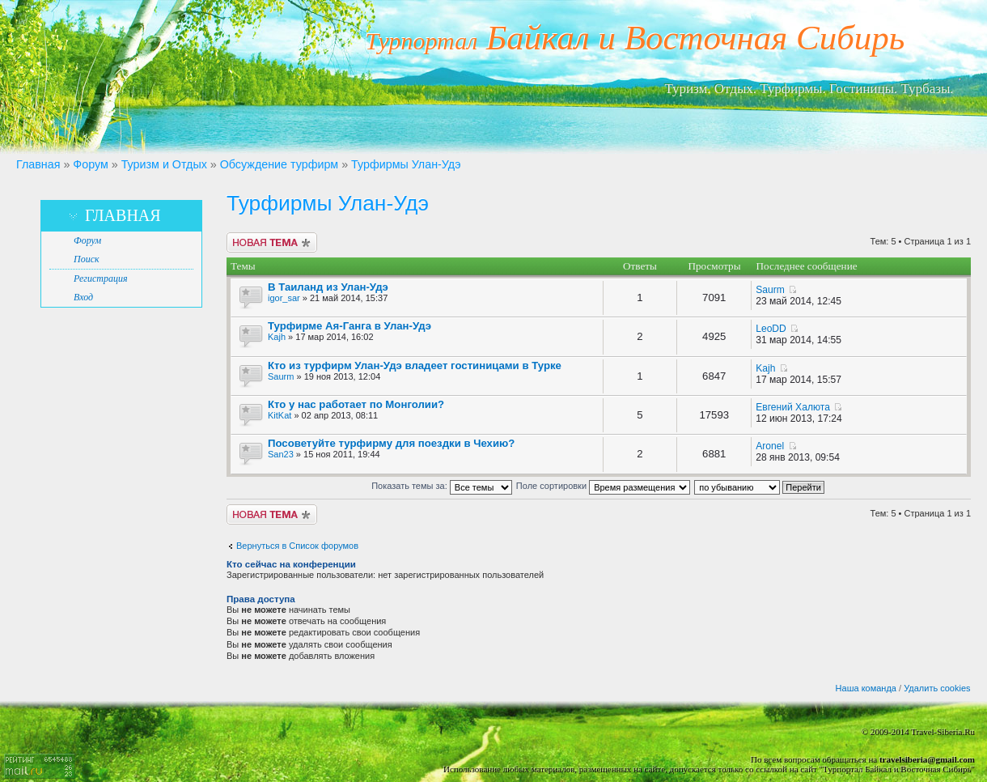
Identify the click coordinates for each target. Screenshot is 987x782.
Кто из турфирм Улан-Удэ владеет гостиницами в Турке (414, 365)
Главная (38, 164)
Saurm (770, 289)
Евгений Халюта (793, 407)
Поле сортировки (603, 486)
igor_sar (284, 298)
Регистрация (100, 278)
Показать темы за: (441, 486)
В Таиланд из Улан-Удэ (328, 287)
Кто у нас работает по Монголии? (356, 404)
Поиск (87, 259)
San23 (281, 454)
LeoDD (771, 328)
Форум (90, 164)
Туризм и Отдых (164, 164)
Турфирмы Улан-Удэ (406, 164)
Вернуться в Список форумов (297, 545)
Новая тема (272, 242)
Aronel (770, 446)
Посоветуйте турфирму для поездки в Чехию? (391, 443)
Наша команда (866, 688)
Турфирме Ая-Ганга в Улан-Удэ (349, 326)
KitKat (279, 415)
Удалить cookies (937, 688)
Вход (83, 297)
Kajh (277, 337)
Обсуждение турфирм (279, 164)
